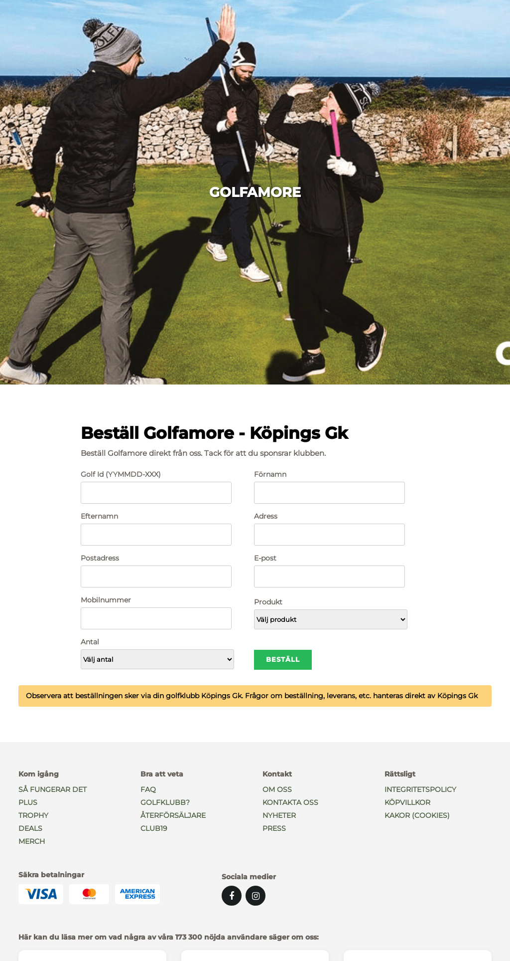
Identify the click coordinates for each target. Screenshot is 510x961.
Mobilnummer (106, 600)
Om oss (277, 789)
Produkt (268, 602)
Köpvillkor (407, 802)
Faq (148, 789)
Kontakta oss (290, 802)
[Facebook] (232, 896)
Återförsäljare (173, 815)
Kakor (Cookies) (417, 815)
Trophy (33, 815)
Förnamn (270, 474)
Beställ (283, 659)
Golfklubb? (165, 802)
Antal (90, 642)
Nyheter (279, 815)
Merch (31, 841)
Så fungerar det (52, 789)
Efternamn (99, 516)
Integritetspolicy (420, 789)
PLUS (27, 802)
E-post (265, 558)
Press (274, 828)
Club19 (153, 828)
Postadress (100, 558)
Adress (265, 516)
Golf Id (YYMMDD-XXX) (121, 474)
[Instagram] (255, 896)
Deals (30, 828)
